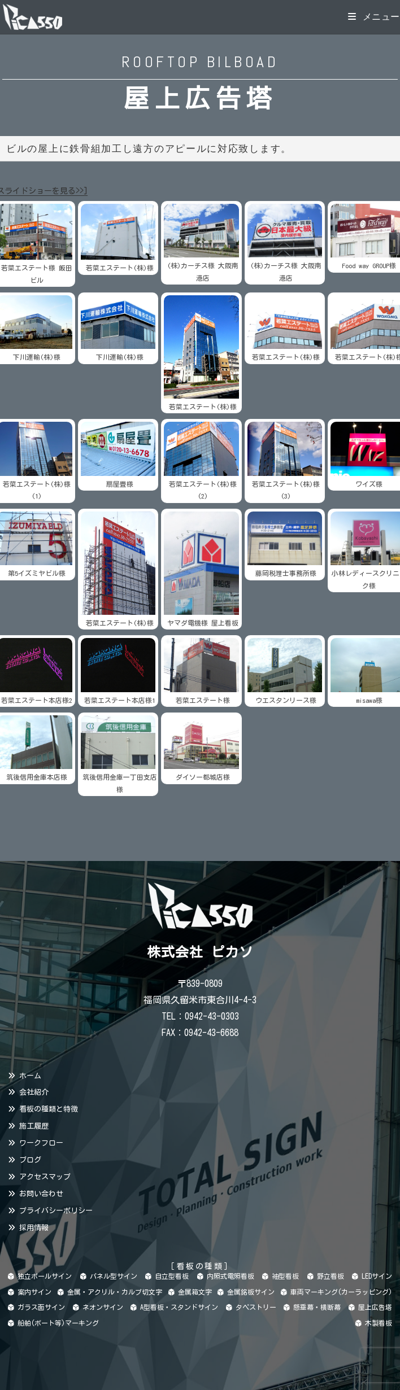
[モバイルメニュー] (374, 16)
